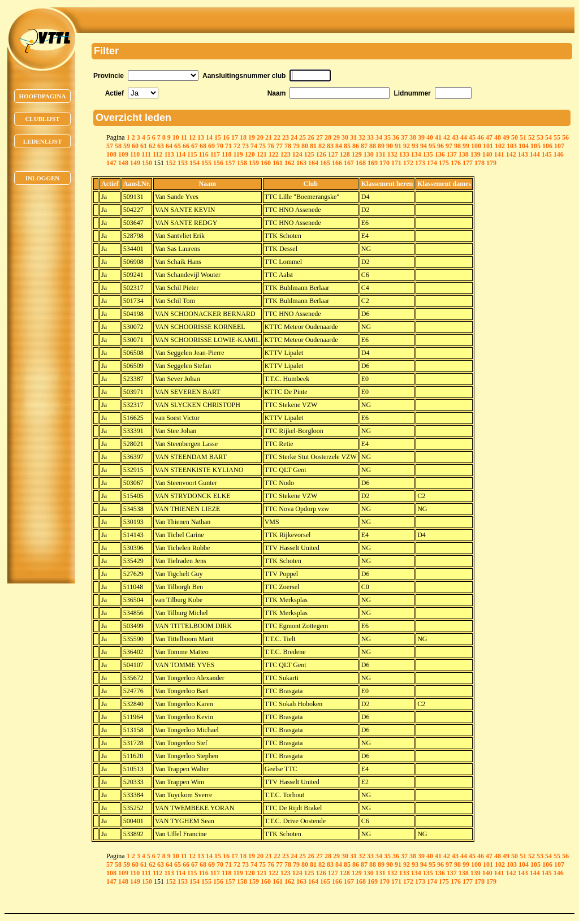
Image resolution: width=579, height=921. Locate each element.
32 (361, 137)
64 (169, 146)
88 (372, 146)
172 (408, 163)
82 (321, 146)
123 (285, 154)
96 (440, 146)
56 (565, 137)
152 (171, 163)
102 (500, 146)
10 (175, 137)
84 (338, 146)
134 (416, 154)
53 (540, 137)
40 (429, 137)
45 (472, 137)
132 (392, 154)
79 (296, 146)
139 (475, 154)
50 (514, 137)
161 (278, 163)
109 (123, 154)
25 (302, 137)
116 (203, 154)
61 (143, 146)
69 (211, 146)
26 (311, 137)
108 (111, 154)
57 (109, 146)
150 (147, 163)
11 (184, 137)
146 (559, 154)
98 (457, 146)
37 (404, 137)
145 (547, 154)
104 (523, 146)
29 (336, 137)
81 (313, 146)
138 (464, 154)
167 (349, 163)
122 (274, 154)
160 (266, 163)
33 (370, 137)
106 (547, 146)
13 (200, 137)
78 (287, 146)
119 (238, 154)
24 (294, 137)
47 (489, 137)
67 (194, 146)
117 (215, 154)
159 (254, 163)
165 (325, 163)
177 (468, 163)
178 (479, 163)
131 (380, 154)
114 (180, 154)
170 (384, 163)
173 (420, 163)
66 (186, 146)
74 (253, 146)
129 (357, 154)
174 (432, 163)
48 (497, 137)
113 (169, 154)
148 (123, 163)
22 (277, 137)
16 (226, 137)
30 (345, 137)
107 (559, 146)
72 (237, 146)
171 (396, 163)
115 (192, 154)
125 (309, 154)
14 (209, 137)
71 (228, 146)
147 (111, 163)
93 (415, 146)
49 (506, 137)
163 (301, 163)
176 (456, 163)
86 (355, 146)
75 (262, 146)
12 (192, 137)
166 (337, 163)
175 (444, 163)
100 (476, 146)
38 (412, 137)
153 (183, 163)
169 (373, 163)
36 (395, 137)
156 (218, 163)
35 (387, 137)
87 (364, 146)
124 (297, 154)
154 (194, 163)
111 (146, 154)
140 (487, 154)
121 (262, 154)
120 (250, 154)
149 (135, 163)
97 (449, 146)
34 (378, 137)
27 (319, 137)
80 (304, 146)
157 (230, 163)
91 (398, 146)
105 (535, 146)
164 (313, 163)
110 (135, 154)
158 (242, 163)
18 (243, 137)
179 (491, 163)
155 (206, 163)
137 (452, 154)
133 (404, 154)
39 (421, 137)
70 (220, 146)
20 (260, 137)
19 (251, 137)
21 (268, 137)
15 (217, 137)
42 (446, 137)
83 (330, 146)
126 (321, 154)
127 (333, 154)
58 (118, 146)
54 (548, 137)
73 (245, 146)
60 (135, 146)
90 (389, 146)
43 (455, 137)
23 (285, 137)
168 (361, 163)
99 (466, 146)
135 (428, 154)
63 (160, 146)
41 (438, 137)
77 (279, 146)
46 (480, 137)
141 (499, 154)
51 (523, 137)
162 (289, 163)
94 (423, 146)
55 (557, 137)
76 (270, 146)
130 (369, 154)
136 (440, 154)
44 (463, 137)
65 (177, 146)
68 (203, 146)
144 (535, 154)
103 (512, 146)
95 (432, 146)
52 (531, 137)
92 (406, 146)
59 (126, 146)
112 (157, 154)
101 (488, 146)
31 (353, 137)
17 (234, 137)
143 (523, 154)
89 (381, 146)
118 (226, 154)
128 (345, 154)
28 (328, 137)
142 (511, 154)
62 (152, 146)
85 (347, 146)
